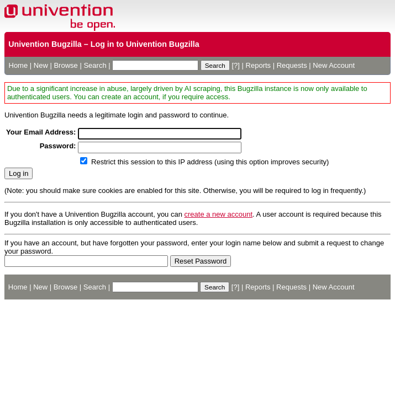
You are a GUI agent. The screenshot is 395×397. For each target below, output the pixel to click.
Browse (65, 65)
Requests (292, 65)
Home (18, 65)
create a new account (219, 214)
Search (94, 65)
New (41, 65)
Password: (58, 146)
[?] (235, 65)
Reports (258, 65)
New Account (334, 65)
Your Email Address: (41, 132)
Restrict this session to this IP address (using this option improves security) (210, 162)
